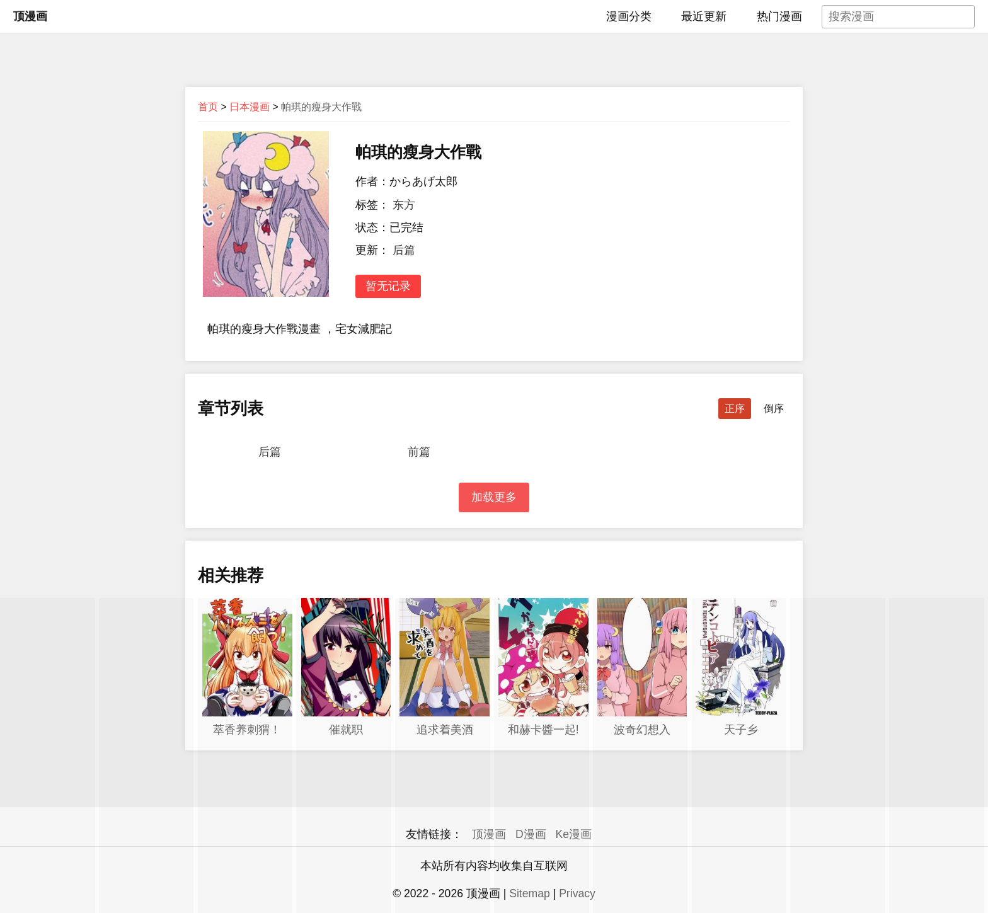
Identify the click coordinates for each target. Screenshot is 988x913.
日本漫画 (249, 106)
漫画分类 (629, 16)
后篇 (404, 250)
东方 (404, 204)
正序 (735, 408)
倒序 (774, 408)
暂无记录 (388, 286)
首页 (208, 106)
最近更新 (704, 16)
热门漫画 (779, 16)
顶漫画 (30, 16)
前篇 (419, 451)
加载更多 (494, 497)
